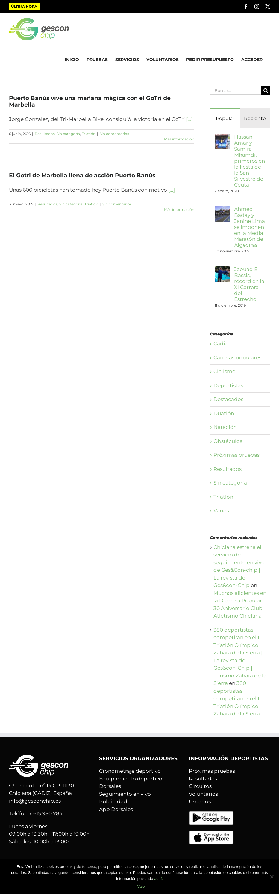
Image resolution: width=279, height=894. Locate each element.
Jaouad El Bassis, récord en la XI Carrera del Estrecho (249, 284)
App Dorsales (116, 809)
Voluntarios (203, 794)
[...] (189, 119)
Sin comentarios (114, 133)
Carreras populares (237, 358)
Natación (225, 427)
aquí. (158, 878)
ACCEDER (252, 59)
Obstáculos (227, 441)
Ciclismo (224, 371)
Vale (141, 886)
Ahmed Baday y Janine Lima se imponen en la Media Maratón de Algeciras (249, 227)
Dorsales (110, 786)
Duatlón (223, 413)
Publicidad (113, 801)
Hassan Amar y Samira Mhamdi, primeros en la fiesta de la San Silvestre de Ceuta (249, 161)
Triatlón (88, 133)
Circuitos (200, 786)
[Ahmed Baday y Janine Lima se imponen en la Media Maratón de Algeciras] (222, 210)
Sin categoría (68, 133)
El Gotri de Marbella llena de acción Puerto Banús (82, 175)
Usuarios (200, 801)
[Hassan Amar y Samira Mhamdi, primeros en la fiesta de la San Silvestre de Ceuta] (222, 137)
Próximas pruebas (236, 455)
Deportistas (228, 385)
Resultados (45, 133)
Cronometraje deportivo (130, 771)
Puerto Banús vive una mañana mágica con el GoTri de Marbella (90, 101)
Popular (225, 118)
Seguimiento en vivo (125, 794)
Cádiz (220, 344)
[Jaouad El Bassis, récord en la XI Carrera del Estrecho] (222, 270)
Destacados (228, 399)
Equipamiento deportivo (130, 779)
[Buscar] (265, 90)
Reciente (255, 118)
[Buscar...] (235, 90)
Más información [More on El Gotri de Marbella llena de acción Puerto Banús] (179, 209)
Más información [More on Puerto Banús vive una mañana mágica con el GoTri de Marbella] (179, 139)
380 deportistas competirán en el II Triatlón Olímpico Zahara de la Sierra (237, 698)
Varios (221, 511)
